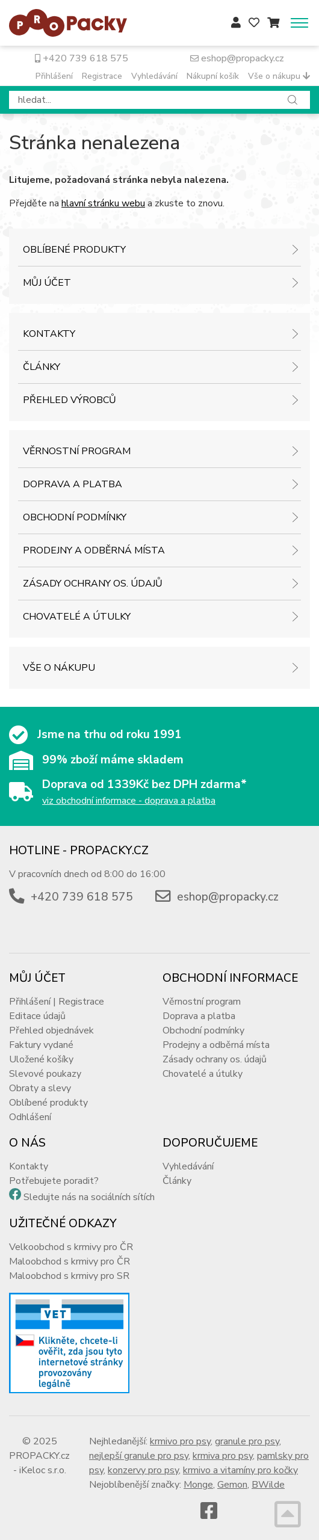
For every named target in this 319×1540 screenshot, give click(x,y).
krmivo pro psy (180, 1441)
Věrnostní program (77, 451)
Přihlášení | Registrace (56, 1001)
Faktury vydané (41, 1045)
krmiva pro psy (223, 1455)
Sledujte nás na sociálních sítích (89, 1197)
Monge (198, 1484)
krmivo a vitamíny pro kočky (240, 1470)
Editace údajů (37, 1016)
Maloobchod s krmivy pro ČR (69, 1261)
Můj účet (47, 282)
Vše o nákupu (279, 76)
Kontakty (49, 333)
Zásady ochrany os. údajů (93, 583)
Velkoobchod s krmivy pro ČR (71, 1247)
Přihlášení (54, 76)
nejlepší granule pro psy (138, 1455)
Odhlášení (30, 1117)
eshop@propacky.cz (237, 58)
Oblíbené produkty (74, 249)
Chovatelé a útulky (77, 616)
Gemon (232, 1484)
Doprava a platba (72, 484)
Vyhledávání (154, 76)
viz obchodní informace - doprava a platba (128, 800)
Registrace (102, 76)
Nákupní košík (213, 76)
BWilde (268, 1484)
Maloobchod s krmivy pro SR (69, 1276)
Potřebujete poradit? (54, 1180)
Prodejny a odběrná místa (94, 550)
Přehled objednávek (51, 1030)
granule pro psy (247, 1441)
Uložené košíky (41, 1059)
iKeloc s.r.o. (42, 1470)
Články (41, 367)
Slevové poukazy (45, 1073)
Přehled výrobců (69, 400)
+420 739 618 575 (81, 58)
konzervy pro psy (143, 1470)
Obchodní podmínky (74, 517)
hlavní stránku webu (103, 203)
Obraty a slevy (40, 1088)
